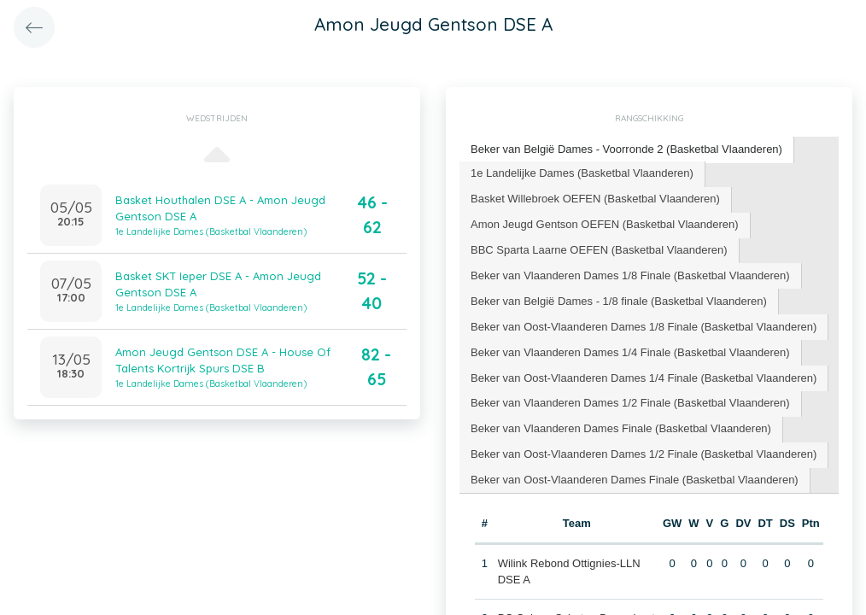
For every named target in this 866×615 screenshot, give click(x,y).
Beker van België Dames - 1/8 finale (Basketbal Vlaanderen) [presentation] (619, 301)
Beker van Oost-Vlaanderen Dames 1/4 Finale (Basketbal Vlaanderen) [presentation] (643, 378)
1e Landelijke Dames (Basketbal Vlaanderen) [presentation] (582, 173)
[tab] (626, 150)
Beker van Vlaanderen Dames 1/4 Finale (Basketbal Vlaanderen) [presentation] (630, 352)
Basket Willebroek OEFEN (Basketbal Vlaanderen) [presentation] (595, 198)
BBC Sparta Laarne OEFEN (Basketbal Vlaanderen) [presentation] (599, 249)
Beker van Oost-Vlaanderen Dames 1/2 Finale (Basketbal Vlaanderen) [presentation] (643, 454)
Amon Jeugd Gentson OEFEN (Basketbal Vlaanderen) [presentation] (605, 224)
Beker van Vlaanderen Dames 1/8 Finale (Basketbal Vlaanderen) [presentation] (630, 275)
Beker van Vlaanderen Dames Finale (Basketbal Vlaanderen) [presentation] (621, 428)
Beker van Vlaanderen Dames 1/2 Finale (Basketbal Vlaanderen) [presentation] (630, 402)
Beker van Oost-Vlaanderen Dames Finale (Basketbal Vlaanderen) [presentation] (635, 479)
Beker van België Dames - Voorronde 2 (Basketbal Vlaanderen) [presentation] (626, 149)
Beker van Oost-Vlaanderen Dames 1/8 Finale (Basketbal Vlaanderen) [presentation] (643, 326)
